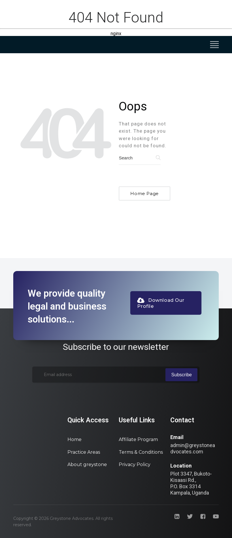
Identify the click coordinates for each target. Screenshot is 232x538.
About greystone (87, 464)
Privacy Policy (134, 464)
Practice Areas (83, 452)
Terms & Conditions (141, 452)
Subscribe (181, 374)
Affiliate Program (138, 439)
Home (74, 439)
